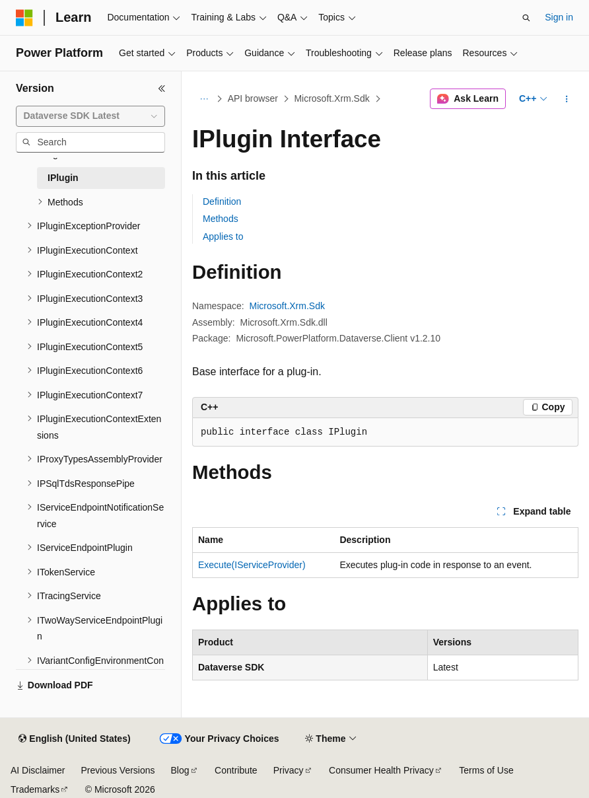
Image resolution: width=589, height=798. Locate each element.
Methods (220, 218)
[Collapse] (162, 88)
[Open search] (526, 18)
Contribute (236, 770)
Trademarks (35, 789)
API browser (253, 98)
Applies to (223, 236)
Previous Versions (118, 770)
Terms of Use (486, 770)
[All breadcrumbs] (203, 99)
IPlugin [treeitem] (63, 177)
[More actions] (566, 99)
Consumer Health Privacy (381, 770)
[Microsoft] (24, 17)
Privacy (288, 770)
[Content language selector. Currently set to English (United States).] (74, 739)
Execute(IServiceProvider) (252, 565)
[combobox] (90, 116)
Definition (222, 201)
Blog (180, 770)
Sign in (559, 17)
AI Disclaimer (38, 770)
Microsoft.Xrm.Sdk (331, 98)
